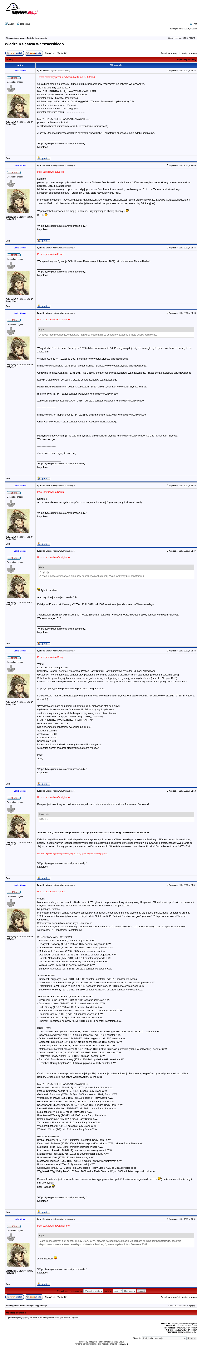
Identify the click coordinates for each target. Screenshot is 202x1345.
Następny (191, 60)
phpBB (91, 1342)
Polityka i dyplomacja (37, 38)
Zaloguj (10, 24)
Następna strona (189, 53)
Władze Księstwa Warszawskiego (34, 44)
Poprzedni (181, 60)
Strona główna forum (15, 38)
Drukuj (10, 60)
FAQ (193, 24)
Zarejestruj (23, 24)
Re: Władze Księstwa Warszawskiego (58, 165)
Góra (8, 158)
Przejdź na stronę (169, 53)
